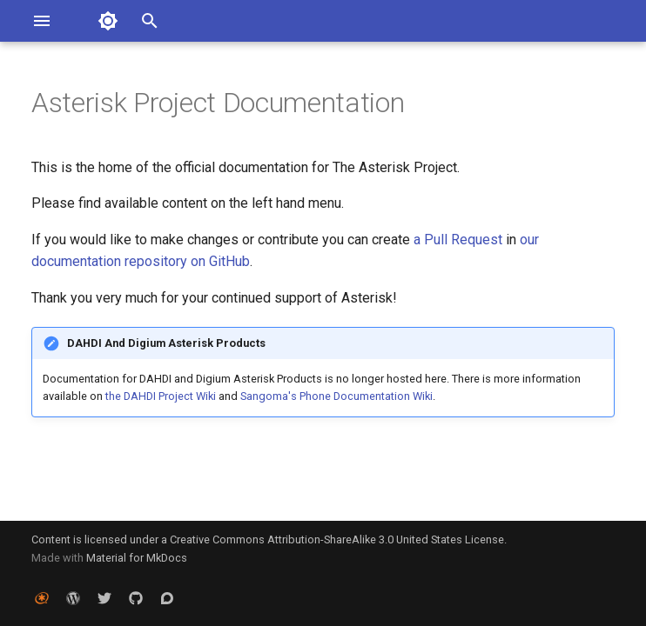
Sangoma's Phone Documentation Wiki (336, 396)
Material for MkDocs (136, 557)
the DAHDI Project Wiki (160, 396)
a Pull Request (458, 239)
